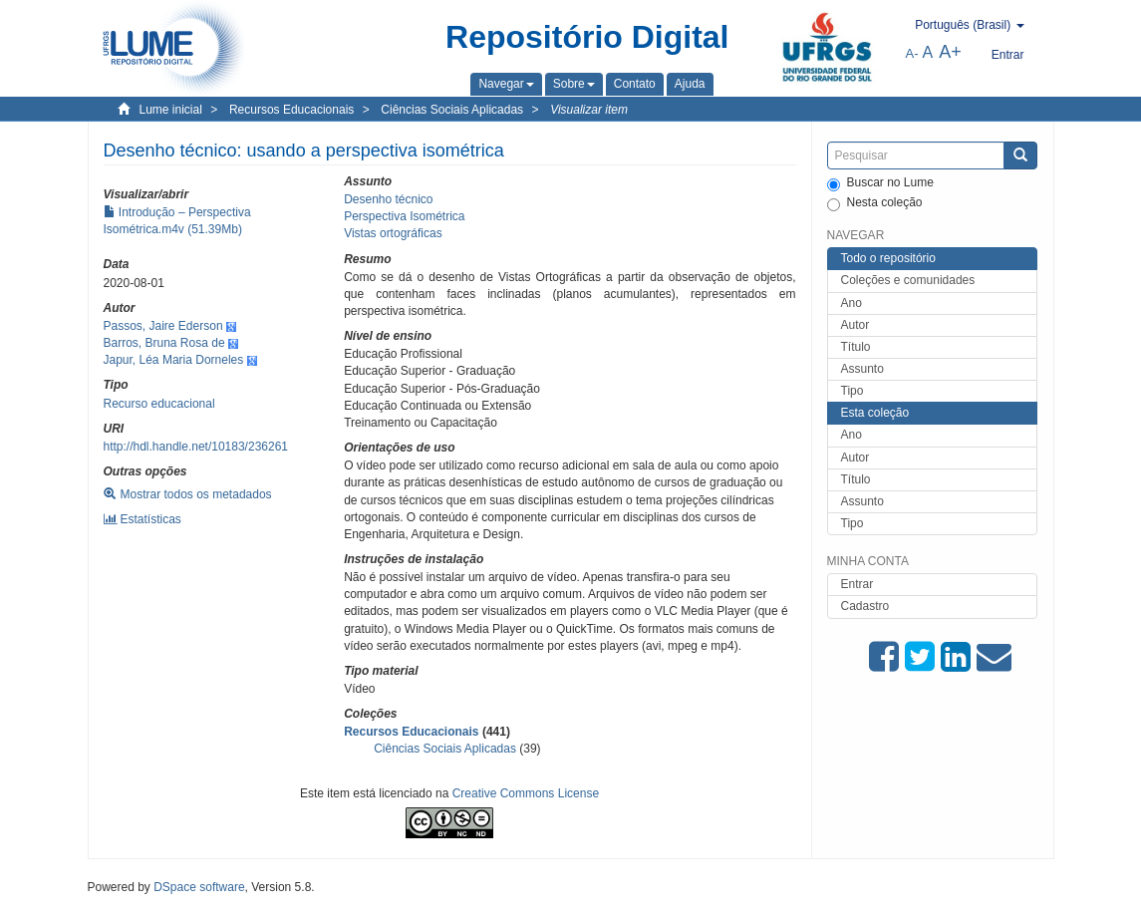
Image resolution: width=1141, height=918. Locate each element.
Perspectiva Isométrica (404, 216)
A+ (950, 52)
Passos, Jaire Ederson (163, 326)
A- (912, 53)
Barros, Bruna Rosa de (164, 343)
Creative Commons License (525, 793)
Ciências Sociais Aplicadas (452, 110)
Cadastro (865, 606)
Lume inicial (171, 110)
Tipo (852, 391)
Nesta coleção (875, 203)
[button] (505, 84)
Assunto (862, 369)
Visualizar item (589, 110)
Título (856, 347)
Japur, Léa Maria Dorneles (174, 360)
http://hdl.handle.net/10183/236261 (196, 447)
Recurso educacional (159, 404)
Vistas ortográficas (393, 233)
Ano (851, 303)
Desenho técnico (388, 199)
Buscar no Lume (880, 183)
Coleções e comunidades (908, 280)
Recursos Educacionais (291, 110)
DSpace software (198, 887)
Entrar (857, 584)
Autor (855, 325)
